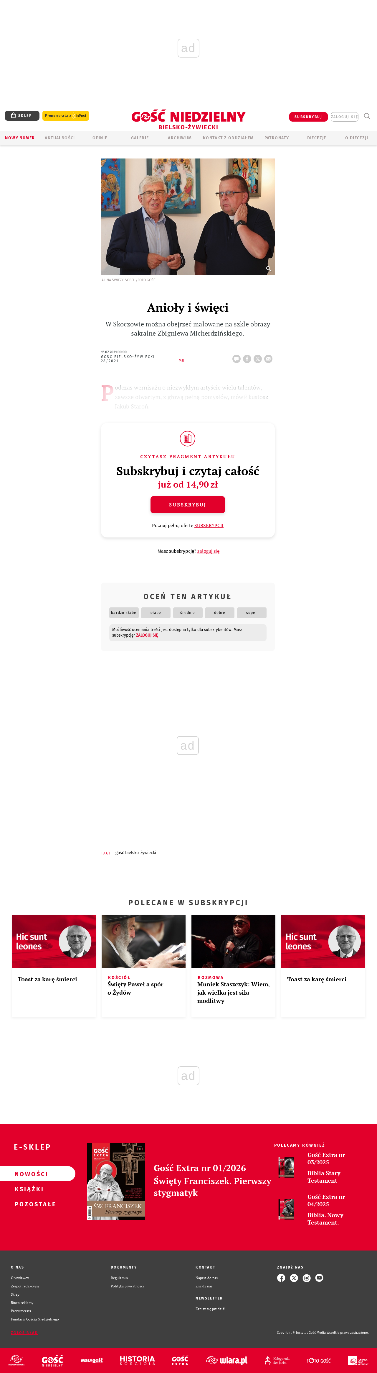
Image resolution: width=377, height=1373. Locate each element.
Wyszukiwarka (366, 116)
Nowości (28, 1174)
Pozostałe (28, 1204)
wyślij (269, 357)
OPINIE (99, 137)
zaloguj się (344, 117)
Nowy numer (20, 137)
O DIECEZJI (356, 137)
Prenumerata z (65, 115)
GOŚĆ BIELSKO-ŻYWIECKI (135, 852)
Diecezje (316, 137)
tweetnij (259, 357)
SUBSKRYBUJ (308, 117)
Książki (28, 1189)
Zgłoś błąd (24, 1333)
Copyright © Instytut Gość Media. (302, 1333)
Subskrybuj (187, 504)
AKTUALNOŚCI (60, 137)
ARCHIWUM (180, 137)
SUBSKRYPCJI (209, 525)
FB (248, 357)
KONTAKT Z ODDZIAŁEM (228, 137)
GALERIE (140, 137)
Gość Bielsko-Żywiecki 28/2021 (128, 359)
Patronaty (276, 137)
